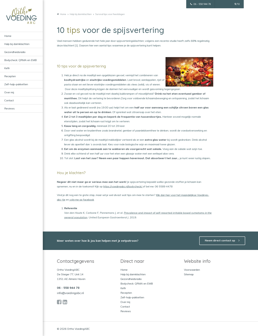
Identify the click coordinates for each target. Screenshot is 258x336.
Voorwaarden (192, 269)
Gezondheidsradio (15, 52)
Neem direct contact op (220, 240)
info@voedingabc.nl (70, 293)
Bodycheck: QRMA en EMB (20, 60)
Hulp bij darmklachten (16, 44)
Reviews (9, 108)
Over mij (9, 92)
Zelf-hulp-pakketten (16, 84)
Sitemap (189, 274)
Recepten (10, 76)
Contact (9, 100)
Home (7, 36)
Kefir (7, 68)
